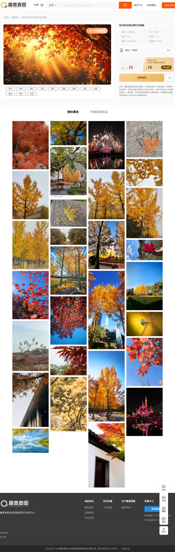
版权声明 (126, 507)
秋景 (95, 89)
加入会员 (166, 67)
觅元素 (3, 537)
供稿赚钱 (151, 5)
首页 (6, 17)
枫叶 (53, 89)
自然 (31, 94)
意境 (85, 89)
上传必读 (107, 507)
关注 (168, 50)
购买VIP (138, 5)
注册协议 (89, 512)
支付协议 (89, 518)
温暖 (63, 89)
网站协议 (89, 507)
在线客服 (156, 509)
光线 (42, 89)
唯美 (74, 89)
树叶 (31, 89)
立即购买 (141, 77)
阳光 (21, 89)
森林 (10, 94)
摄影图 (15, 17)
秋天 (10, 89)
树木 (21, 94)
